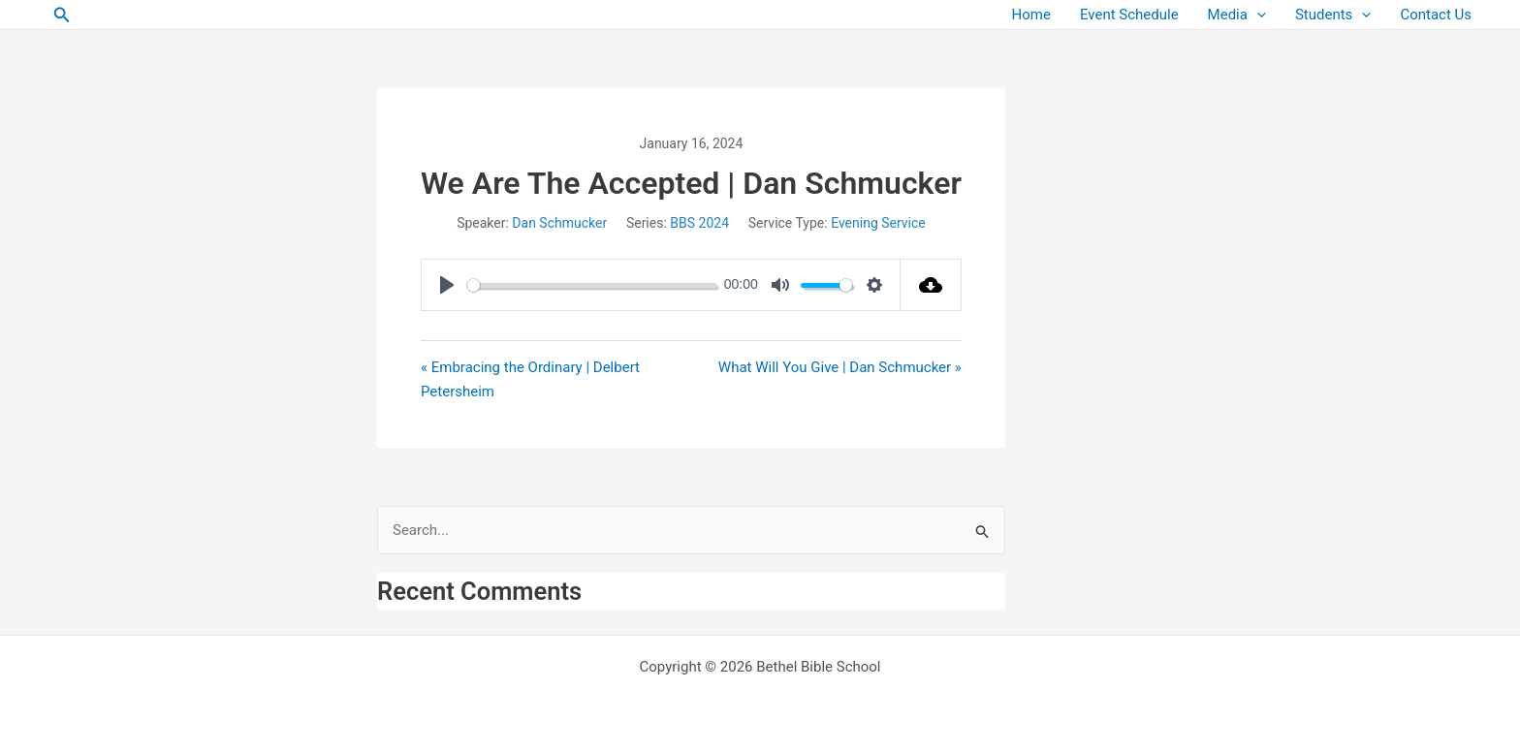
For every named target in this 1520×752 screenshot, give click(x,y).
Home (1031, 14)
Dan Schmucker (559, 223)
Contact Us (1436, 14)
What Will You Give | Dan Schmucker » (840, 367)
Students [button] (1333, 15)
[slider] (591, 285)
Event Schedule (1129, 14)
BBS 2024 (699, 223)
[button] (62, 15)
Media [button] (1237, 15)
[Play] (446, 284)
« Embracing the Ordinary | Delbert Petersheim (530, 379)
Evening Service (878, 223)
